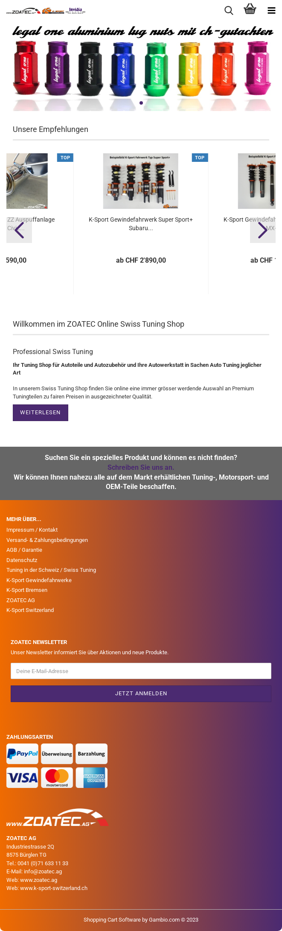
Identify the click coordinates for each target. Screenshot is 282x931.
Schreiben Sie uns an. (141, 467)
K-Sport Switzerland (30, 610)
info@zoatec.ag (43, 871)
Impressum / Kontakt (32, 530)
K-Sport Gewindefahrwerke (39, 580)
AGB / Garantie (24, 550)
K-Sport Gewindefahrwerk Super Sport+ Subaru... (141, 223)
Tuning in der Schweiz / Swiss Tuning (51, 570)
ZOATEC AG (20, 600)
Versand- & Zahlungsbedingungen (47, 540)
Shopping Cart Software (112, 919)
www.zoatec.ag (38, 880)
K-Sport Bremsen (26, 590)
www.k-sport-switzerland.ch (53, 888)
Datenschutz (21, 560)
